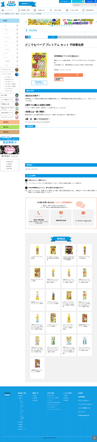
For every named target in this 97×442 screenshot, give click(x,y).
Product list (9, 161)
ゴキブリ (7, 37)
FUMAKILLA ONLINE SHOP (54, 402)
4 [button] (57, 26)
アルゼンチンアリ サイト (53, 404)
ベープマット (8, 77)
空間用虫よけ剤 (5, 104)
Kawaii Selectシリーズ (7, 112)
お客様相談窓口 (90, 10)
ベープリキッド (9, 88)
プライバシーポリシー (83, 400)
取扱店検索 (92, 1)
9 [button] (69, 26)
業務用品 (5, 132)
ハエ (6, 33)
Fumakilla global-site (83, 415)
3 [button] (55, 26)
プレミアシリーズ (5, 69)
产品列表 (9, 164)
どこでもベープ (9, 81)
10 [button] (72, 26)
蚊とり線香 (4, 95)
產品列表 (9, 166)
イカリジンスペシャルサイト (54, 409)
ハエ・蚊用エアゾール (7, 99)
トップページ (9, 10)
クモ (6, 57)
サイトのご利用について (84, 408)
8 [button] (67, 26)
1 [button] (50, 26)
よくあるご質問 (73, 10)
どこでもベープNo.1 (10, 84)
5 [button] (60, 26)
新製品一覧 (41, 10)
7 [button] (64, 26)
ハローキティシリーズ (7, 117)
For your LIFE (51, 395)
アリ (6, 45)
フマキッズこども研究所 (53, 397)
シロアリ (7, 49)
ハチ (6, 41)
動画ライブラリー (23, 429)
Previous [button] (26, 21)
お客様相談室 (81, 396)
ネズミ (6, 65)
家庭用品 (5, 122)
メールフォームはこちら (83, 221)
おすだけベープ (9, 79)
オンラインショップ (78, 1)
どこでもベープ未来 (10, 86)
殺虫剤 (17, 13)
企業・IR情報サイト (65, 1)
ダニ (6, 53)
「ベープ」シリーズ (6, 74)
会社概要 (80, 393)
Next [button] (96, 21)
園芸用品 (5, 127)
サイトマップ (81, 411)
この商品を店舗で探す (39, 82)
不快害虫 (7, 61)
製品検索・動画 (25, 10)
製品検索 (21, 395)
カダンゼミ (50, 400)
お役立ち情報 (57, 10)
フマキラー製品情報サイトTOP (7, 13)
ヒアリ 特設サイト (52, 407)
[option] (44, 22)
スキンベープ (8, 90)
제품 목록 (9, 168)
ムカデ (21, 416)
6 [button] (62, 26)
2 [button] (52, 26)
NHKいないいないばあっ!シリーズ (7, 108)
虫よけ (6, 29)
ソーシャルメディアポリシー (85, 404)
